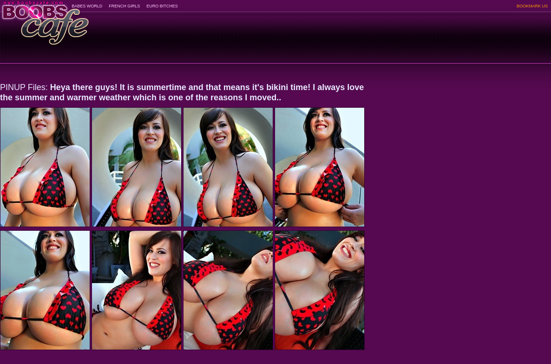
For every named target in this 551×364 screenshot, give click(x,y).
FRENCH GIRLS (124, 6)
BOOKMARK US (532, 6)
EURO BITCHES (162, 6)
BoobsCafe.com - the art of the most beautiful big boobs (45, 19)
